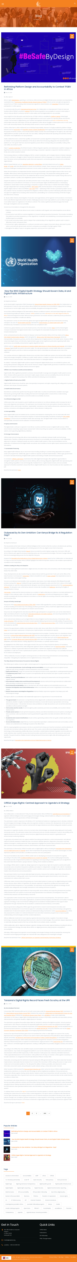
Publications (43, 1232)
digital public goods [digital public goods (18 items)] (45, 1184)
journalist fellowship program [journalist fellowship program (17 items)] (35, 1204)
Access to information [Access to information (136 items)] (12, 1176)
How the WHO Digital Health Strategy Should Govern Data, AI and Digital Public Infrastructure (37, 292)
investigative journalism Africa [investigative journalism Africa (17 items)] (14, 1204)
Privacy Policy (53, 1257)
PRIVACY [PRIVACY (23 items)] (36, 1208)
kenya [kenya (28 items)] (50, 1204)
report (24, 1091)
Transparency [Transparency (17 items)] (10, 1212)
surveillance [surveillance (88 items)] (58, 1208)
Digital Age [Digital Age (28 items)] (9, 1184)
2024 (23, 1030)
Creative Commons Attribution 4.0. (21, 1259)
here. (23, 1102)
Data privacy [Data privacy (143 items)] (49, 1180)
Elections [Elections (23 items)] (26, 1196)
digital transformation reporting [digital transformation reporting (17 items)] (56, 1188)
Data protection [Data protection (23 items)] (62, 1180)
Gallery (67, 1257)
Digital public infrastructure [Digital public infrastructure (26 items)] (63, 1184)
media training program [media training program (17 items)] (13, 1208)
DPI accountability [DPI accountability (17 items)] (23, 1192)
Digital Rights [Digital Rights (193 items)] (9, 1188)
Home (36, 19)
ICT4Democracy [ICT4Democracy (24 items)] (16, 1200)
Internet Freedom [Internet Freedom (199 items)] (36, 1200)
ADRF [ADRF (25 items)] (36, 1176)
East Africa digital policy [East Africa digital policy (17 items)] (58, 1192)
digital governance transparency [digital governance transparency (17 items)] (25, 1184)
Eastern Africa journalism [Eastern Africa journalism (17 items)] (13, 1196)
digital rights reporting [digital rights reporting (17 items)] (23, 1188)
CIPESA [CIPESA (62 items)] (52, 1176)
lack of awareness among (60, 120)
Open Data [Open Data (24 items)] (27, 1208)
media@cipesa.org (9, 1240)
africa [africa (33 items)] (44, 1176)
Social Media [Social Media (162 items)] (47, 1208)
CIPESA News (43, 1229)
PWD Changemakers (45, 1238)
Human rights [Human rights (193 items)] (64, 1196)
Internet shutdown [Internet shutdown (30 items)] (50, 1200)
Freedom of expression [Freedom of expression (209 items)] (49, 1196)
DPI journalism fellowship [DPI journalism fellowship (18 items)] (40, 1192)
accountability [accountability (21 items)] (27, 1176)
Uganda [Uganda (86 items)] (20, 1212)
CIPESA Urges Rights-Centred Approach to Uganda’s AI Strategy (37, 803)
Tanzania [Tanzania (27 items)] (68, 1208)
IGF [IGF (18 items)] (26, 1200)
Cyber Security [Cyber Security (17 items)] (37, 1180)
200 (45, 1113)
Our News (73, 1257)
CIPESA (32, 313)
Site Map (61, 1257)
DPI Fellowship (44, 1235)
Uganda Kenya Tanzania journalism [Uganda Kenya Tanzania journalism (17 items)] (37, 1212)
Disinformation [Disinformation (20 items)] (10, 1192)
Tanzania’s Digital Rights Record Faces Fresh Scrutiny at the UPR (37, 1000)
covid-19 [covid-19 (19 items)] (26, 1180)
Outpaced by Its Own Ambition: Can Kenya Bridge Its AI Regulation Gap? (38, 534)
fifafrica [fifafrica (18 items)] (35, 1196)
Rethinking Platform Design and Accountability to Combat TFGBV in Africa (37, 88)
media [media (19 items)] (58, 1204)
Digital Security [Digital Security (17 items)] (38, 1188)
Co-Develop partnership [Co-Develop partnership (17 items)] (13, 1180)
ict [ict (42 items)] (6, 1200)
